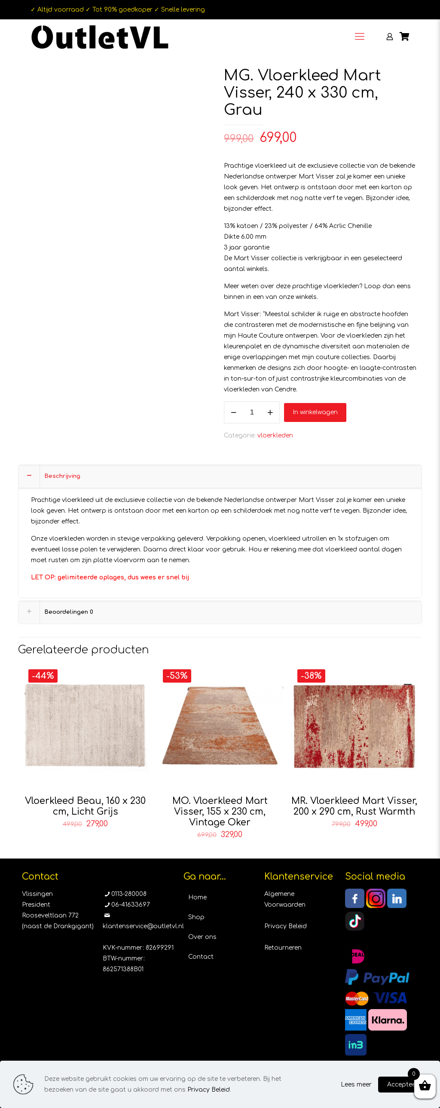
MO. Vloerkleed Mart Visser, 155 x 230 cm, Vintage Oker (220, 812)
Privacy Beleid (285, 926)
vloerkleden (275, 435)
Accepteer (402, 1084)
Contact (201, 957)
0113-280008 (129, 894)
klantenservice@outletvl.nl (143, 926)
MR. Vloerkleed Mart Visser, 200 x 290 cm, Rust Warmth (354, 806)
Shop (196, 917)
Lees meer (356, 1084)
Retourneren (283, 948)
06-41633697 (130, 905)
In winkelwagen (315, 412)
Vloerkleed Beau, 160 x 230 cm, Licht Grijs (85, 806)
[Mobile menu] (359, 36)
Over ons (202, 937)
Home (197, 897)
